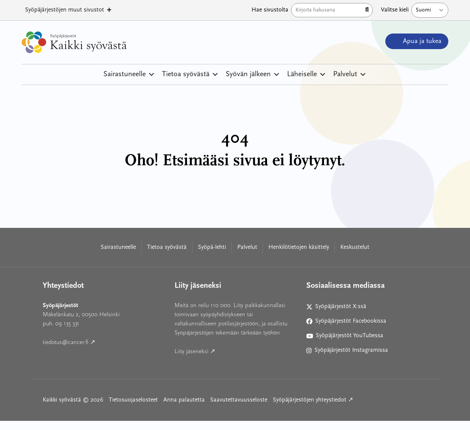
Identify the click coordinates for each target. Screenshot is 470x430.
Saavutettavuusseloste (238, 400)
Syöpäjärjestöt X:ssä (339, 308)
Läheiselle (306, 74)
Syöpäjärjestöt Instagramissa (347, 351)
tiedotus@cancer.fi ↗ (100, 341)
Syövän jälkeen (253, 74)
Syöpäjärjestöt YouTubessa (344, 337)
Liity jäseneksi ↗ (226, 350)
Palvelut (350, 74)
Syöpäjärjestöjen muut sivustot (68, 10)
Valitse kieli (395, 10)
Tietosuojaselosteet (133, 400)
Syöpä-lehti (212, 247)
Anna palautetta (184, 400)
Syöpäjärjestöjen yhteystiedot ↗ (313, 399)
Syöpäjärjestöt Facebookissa (346, 322)
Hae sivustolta (269, 10)
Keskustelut (354, 247)
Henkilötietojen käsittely (298, 247)
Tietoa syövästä (190, 74)
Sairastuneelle (129, 74)
